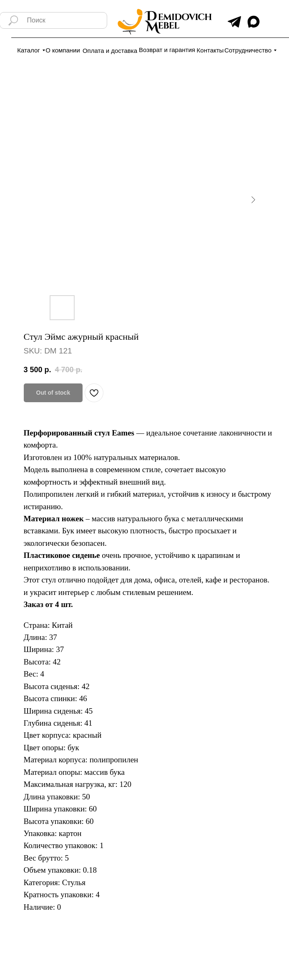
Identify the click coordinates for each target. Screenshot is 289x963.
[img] (234, 21)
